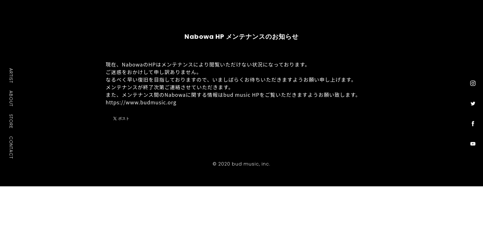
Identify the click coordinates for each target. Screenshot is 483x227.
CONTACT (11, 147)
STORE (11, 121)
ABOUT (11, 98)
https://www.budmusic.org (141, 102)
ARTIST (11, 75)
